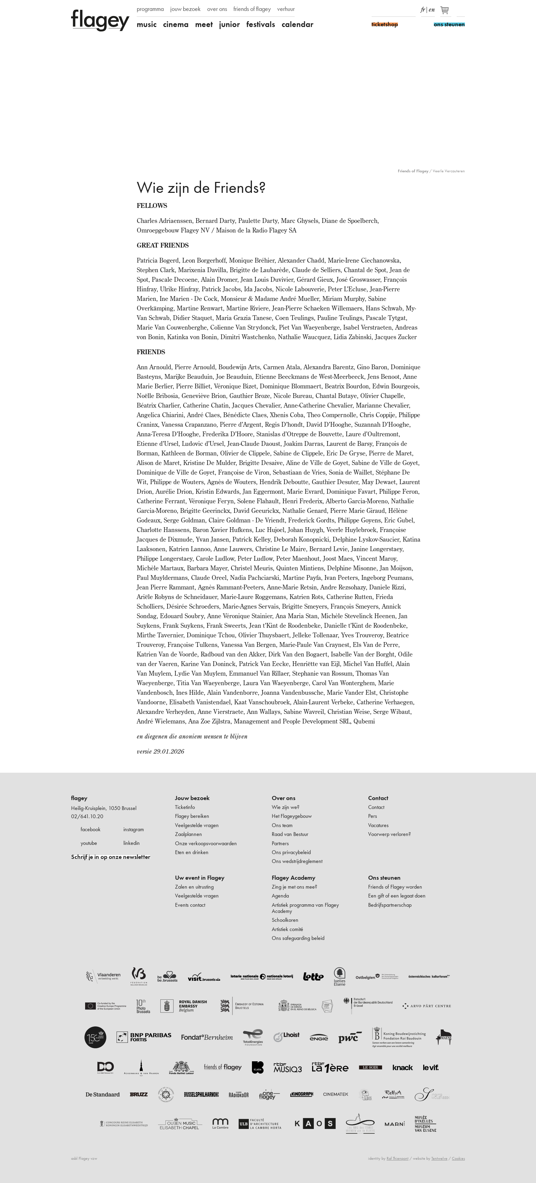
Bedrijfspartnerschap (390, 904)
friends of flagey (252, 8)
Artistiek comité (287, 929)
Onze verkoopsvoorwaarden (206, 843)
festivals (260, 24)
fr (423, 8)
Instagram (388, 9)
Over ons (283, 798)
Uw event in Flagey (200, 877)
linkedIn (411, 9)
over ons (217, 8)
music (147, 24)
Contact (378, 798)
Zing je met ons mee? (294, 886)
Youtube (400, 9)
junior (229, 24)
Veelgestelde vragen (197, 825)
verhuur (286, 8)
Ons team (282, 825)
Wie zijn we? (285, 807)
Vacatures (378, 825)
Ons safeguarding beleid (298, 938)
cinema (176, 24)
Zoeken (461, 9)
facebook (90, 829)
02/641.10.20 (87, 816)
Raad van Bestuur (290, 834)
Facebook (376, 9)
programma (150, 8)
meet (204, 24)
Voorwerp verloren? (389, 834)
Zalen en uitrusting (194, 886)
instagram (133, 829)
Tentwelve (439, 1158)
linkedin (131, 843)
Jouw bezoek (192, 798)
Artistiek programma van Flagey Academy (305, 908)
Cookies (458, 1158)
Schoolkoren (285, 919)
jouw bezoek (185, 8)
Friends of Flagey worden (395, 886)
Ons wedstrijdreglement (297, 861)
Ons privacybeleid (291, 852)
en (432, 8)
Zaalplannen (188, 834)
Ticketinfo (185, 807)
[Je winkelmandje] (446, 13)
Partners (280, 843)
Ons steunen (384, 877)
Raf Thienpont (397, 1158)
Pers (372, 816)
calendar (297, 24)
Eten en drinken (192, 852)
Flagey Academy (294, 877)
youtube (89, 843)
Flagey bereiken (192, 816)
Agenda (280, 895)
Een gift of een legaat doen (397, 895)
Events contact (190, 904)
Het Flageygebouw (292, 816)
